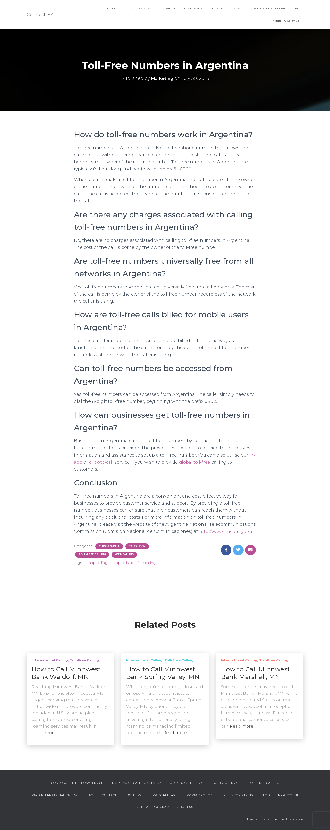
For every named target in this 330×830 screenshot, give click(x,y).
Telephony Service (140, 8)
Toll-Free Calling (92, 561)
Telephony (137, 553)
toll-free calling (143, 569)
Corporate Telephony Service (77, 783)
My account (288, 795)
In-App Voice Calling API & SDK (136, 783)
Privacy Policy (199, 795)
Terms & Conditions (236, 795)
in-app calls (119, 569)
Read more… (46, 732)
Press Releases (165, 795)
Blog (265, 795)
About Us (185, 807)
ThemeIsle (294, 819)
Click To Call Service (228, 8)
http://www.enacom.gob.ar (103, 538)
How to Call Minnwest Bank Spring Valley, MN (162, 673)
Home (112, 8)
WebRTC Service (286, 20)
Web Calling (124, 561)
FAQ (90, 795)
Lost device (134, 795)
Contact (109, 795)
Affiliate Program (153, 807)
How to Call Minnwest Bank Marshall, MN (255, 673)
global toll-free (196, 462)
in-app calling (96, 569)
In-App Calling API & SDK (183, 8)
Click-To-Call (109, 553)
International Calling (50, 660)
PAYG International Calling (276, 8)
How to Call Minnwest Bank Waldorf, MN (66, 673)
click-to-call (102, 462)
